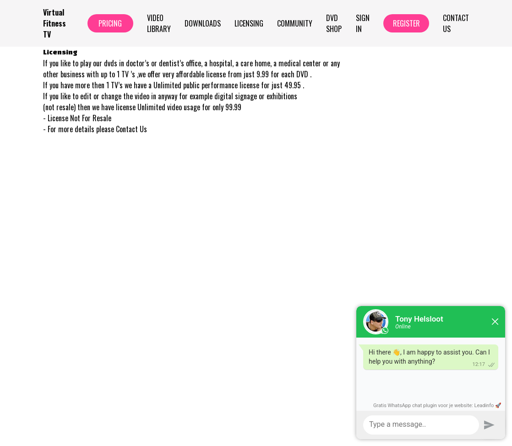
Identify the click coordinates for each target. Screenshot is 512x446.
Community (294, 23)
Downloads (203, 23)
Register (406, 23)
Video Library (159, 23)
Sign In (363, 23)
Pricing (110, 23)
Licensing (248, 23)
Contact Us (456, 23)
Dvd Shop (334, 23)
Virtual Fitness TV (54, 23)
